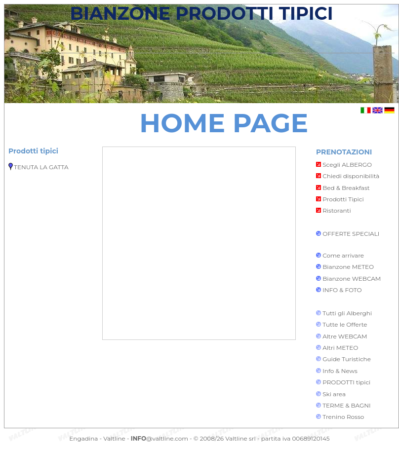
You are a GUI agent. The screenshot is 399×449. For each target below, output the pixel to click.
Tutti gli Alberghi (347, 313)
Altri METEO (340, 347)
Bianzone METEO (348, 266)
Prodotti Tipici (340, 199)
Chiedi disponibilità (347, 176)
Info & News (340, 370)
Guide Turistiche (346, 359)
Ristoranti (333, 210)
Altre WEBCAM (344, 336)
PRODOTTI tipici (346, 382)
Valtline (114, 438)
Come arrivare (343, 255)
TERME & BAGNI (346, 405)
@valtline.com (159, 438)
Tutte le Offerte (344, 324)
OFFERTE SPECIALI (350, 233)
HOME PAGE (223, 123)
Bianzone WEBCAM (351, 278)
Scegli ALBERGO (344, 164)
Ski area (334, 394)
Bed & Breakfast (343, 187)
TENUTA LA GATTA (41, 167)
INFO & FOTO (342, 290)
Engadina (83, 438)
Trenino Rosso (343, 416)
